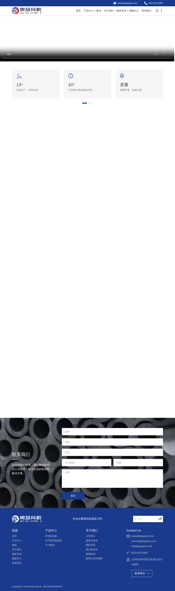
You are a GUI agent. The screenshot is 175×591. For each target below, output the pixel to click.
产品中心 (88, 10)
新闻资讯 (90, 554)
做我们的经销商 (94, 558)
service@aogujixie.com (143, 541)
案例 (98, 10)
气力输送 (50, 545)
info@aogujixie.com (141, 546)
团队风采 (90, 545)
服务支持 (121, 10)
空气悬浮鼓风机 (53, 540)
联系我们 (146, 10)
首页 (78, 10)
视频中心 (134, 10)
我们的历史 (92, 549)
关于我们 (109, 10)
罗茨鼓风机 (51, 536)
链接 (15, 530)
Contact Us (133, 530)
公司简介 (90, 536)
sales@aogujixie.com (127, 3)
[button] (84, 103)
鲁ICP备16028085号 (52, 586)
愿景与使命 (92, 540)
